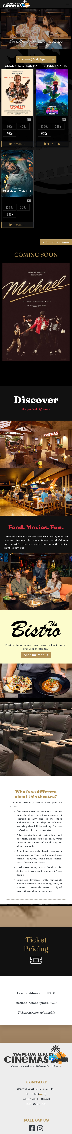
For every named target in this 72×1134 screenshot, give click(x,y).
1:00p (10, 126)
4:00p (23, 126)
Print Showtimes (55, 242)
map (42, 1094)
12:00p (9, 207)
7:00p (10, 133)
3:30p (23, 207)
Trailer (17, 144)
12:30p (44, 126)
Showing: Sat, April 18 (36, 59)
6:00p (10, 214)
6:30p (44, 133)
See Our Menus (36, 655)
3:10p (58, 126)
